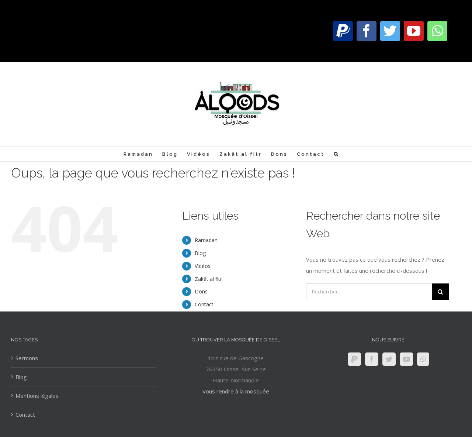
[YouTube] (406, 359)
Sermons (26, 358)
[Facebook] (371, 359)
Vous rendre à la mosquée (235, 391)
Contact (204, 304)
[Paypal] (354, 359)
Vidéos (203, 265)
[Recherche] (336, 154)
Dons (201, 291)
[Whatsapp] (423, 359)
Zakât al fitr (208, 278)
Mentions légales (37, 395)
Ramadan (206, 240)
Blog (200, 253)
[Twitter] (389, 359)
